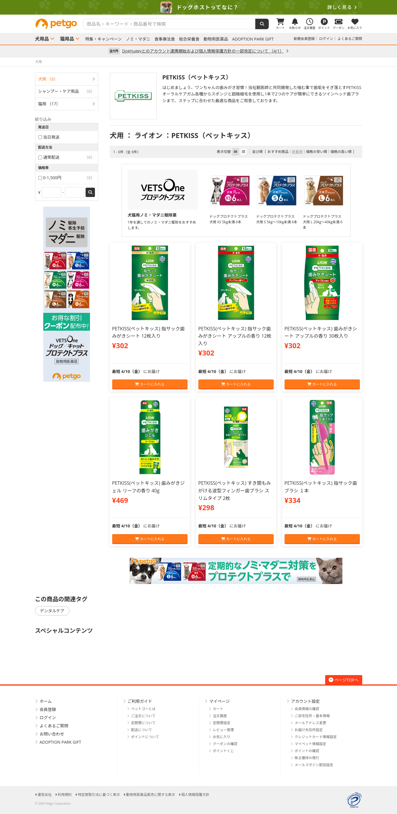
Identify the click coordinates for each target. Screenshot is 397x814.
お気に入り (221, 736)
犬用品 (42, 39)
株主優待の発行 (307, 757)
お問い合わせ (52, 734)
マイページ (219, 701)
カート (218, 708)
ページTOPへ (344, 680)
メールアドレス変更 (310, 722)
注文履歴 (220, 715)
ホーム (46, 701)
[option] (198, 7)
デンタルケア (52, 610)
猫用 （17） (49, 104)
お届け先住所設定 (309, 729)
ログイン (326, 38)
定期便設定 (221, 722)
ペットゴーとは (143, 708)
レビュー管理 (223, 729)
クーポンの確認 (225, 743)
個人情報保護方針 (195, 794)
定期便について (143, 722)
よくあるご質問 (349, 38)
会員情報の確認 (307, 708)
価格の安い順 (316, 151)
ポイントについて (145, 736)
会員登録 (48, 709)
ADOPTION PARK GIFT (253, 39)
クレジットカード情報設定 (316, 736)
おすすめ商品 (277, 151)
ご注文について (143, 715)
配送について (141, 729)
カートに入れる (149, 384)
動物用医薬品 (216, 39)
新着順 (297, 151)
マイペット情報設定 (310, 743)
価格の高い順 (340, 151)
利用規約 (65, 794)
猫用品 (67, 39)
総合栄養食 (189, 39)
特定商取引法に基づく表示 (99, 794)
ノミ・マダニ (138, 39)
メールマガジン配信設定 (314, 764)
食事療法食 (165, 39)
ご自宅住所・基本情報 (312, 715)
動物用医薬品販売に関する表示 (150, 794)
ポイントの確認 (307, 750)
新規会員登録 (304, 38)
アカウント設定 (305, 701)
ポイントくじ (223, 750)
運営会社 (45, 794)
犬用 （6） (48, 79)
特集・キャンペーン (103, 39)
